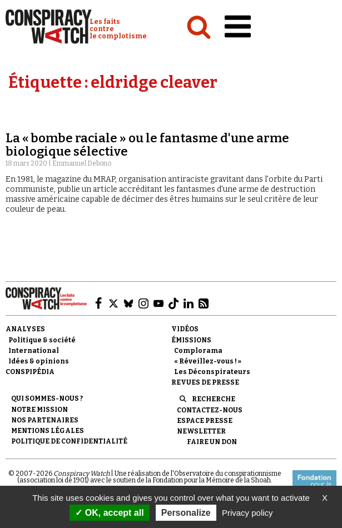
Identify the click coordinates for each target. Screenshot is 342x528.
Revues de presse (205, 382)
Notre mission (39, 410)
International (33, 351)
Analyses (25, 329)
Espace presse (204, 421)
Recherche (213, 399)
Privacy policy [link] (247, 512)
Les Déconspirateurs (212, 372)
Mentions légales (47, 431)
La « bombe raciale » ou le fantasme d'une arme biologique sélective (147, 145)
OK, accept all (109, 512)
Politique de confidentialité (69, 441)
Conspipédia (30, 372)
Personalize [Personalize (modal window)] (186, 512)
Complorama (198, 351)
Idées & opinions (38, 361)
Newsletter (201, 431)
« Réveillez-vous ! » (207, 361)
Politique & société (42, 340)
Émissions (191, 340)
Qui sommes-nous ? (47, 398)
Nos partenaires (44, 420)
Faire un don (212, 442)
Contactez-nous (209, 410)
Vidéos (185, 329)
